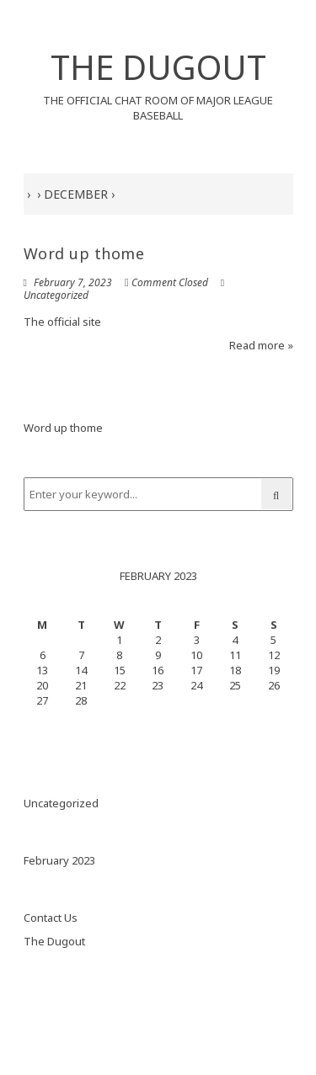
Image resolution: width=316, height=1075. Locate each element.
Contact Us (51, 917)
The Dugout (54, 941)
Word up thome (84, 253)
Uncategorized (56, 295)
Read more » (261, 345)
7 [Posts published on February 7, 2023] (81, 655)
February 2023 (59, 860)
